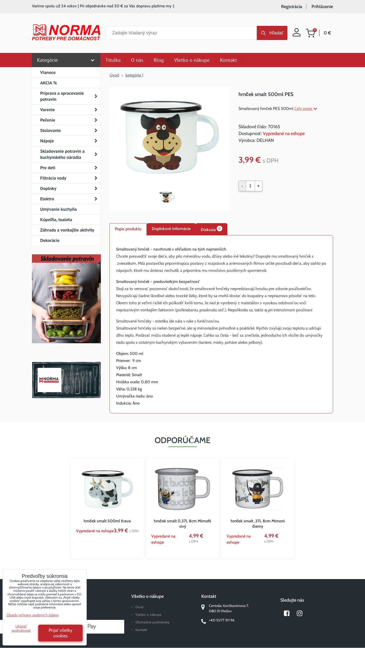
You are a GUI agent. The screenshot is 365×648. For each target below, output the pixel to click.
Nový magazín (66, 306)
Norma (66, 379)
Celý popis (305, 108)
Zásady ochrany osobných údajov (33, 615)
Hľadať (276, 32)
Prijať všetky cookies (60, 633)
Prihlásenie (322, 6)
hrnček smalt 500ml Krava (107, 521)
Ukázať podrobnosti (21, 628)
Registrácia (291, 6)
